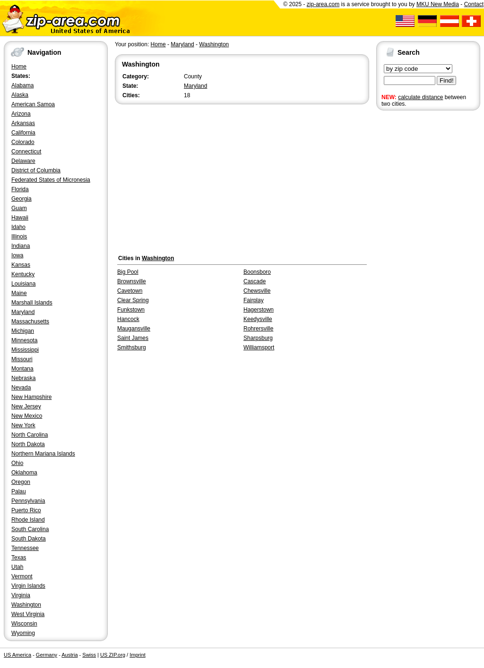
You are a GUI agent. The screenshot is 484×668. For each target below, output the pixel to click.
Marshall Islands (31, 302)
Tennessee (25, 548)
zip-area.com (323, 4)
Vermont (22, 576)
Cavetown (129, 290)
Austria (69, 655)
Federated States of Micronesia (50, 180)
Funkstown (131, 309)
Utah (17, 567)
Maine (19, 293)
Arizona (21, 113)
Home (18, 66)
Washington (26, 604)
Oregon (20, 482)
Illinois (19, 236)
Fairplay (253, 300)
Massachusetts (30, 321)
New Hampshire (31, 397)
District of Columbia (35, 170)
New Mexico (26, 416)
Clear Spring (133, 300)
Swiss (89, 655)
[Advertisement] (414, 258)
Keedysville (257, 319)
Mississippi (25, 350)
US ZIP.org (112, 655)
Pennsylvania (28, 501)
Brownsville (131, 281)
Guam (19, 208)
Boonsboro (257, 272)
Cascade (254, 281)
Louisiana (23, 283)
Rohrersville (258, 328)
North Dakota (28, 444)
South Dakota (28, 538)
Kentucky (23, 274)
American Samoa (33, 104)
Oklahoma (24, 472)
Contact (474, 4)
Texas (18, 557)
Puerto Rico (26, 510)
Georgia (21, 198)
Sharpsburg (258, 338)
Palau (18, 491)
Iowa (17, 255)
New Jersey (26, 406)
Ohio (17, 463)
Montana (22, 368)
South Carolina (30, 529)
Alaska (19, 95)
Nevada (21, 387)
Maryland (23, 312)
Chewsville (256, 290)
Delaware (23, 161)
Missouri (22, 359)
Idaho (18, 227)
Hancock (128, 319)
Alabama (22, 85)
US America (17, 655)
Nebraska (23, 378)
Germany (46, 655)
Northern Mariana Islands (43, 453)
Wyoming (23, 633)
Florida (20, 189)
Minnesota (24, 340)
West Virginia (27, 614)
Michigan (22, 331)
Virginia (20, 595)
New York (23, 425)
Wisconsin (24, 623)
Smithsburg (131, 347)
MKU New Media (437, 4)
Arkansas (23, 123)
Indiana (20, 246)
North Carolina (29, 434)
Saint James (132, 338)
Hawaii (19, 217)
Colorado (23, 142)
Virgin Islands (28, 586)
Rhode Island (28, 519)
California (23, 132)
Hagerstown (258, 309)
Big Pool (127, 272)
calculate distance (420, 97)
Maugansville (133, 328)
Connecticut (26, 151)
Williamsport (258, 347)
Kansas (20, 265)
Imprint (138, 655)
